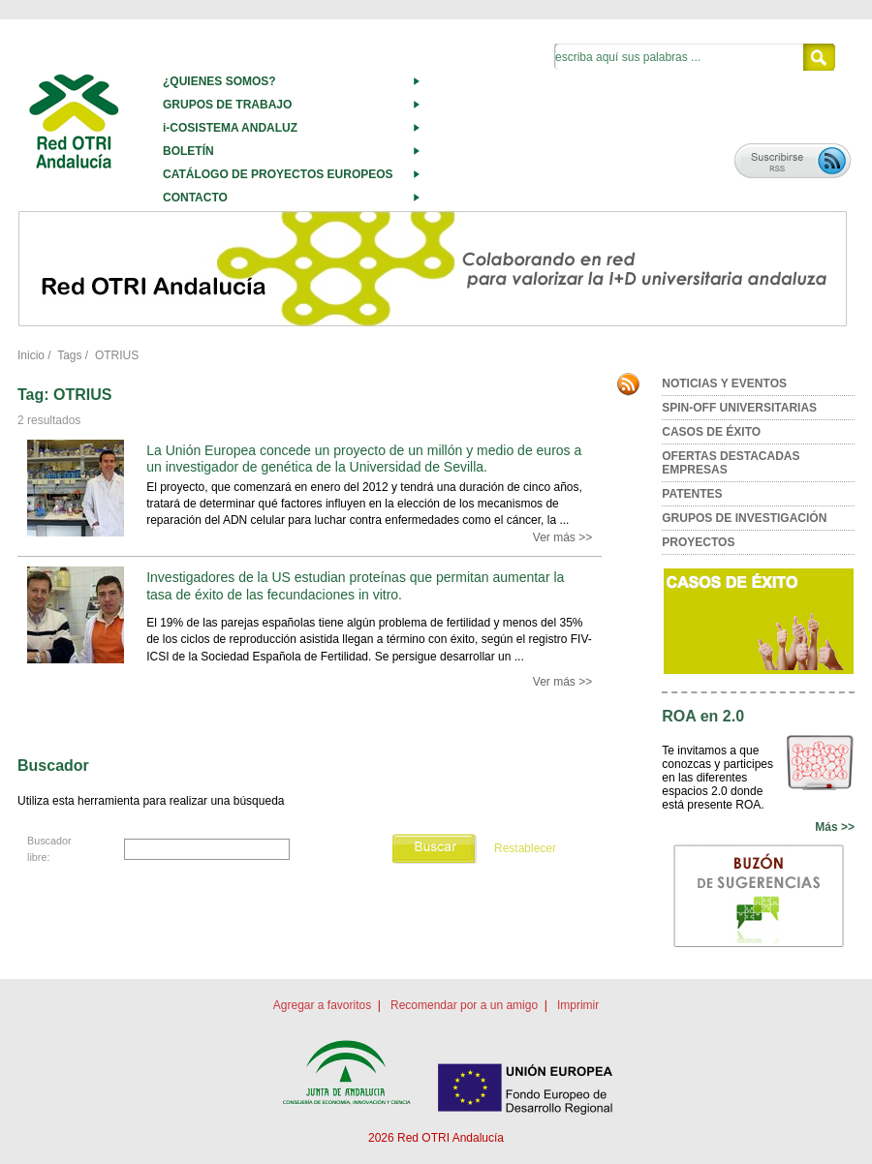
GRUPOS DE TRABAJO (227, 104)
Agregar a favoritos (322, 1005)
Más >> (835, 827)
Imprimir (578, 1005)
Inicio (31, 355)
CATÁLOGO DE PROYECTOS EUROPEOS (278, 174)
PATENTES (692, 494)
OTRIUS (117, 355)
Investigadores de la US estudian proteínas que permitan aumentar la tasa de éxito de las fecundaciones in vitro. (355, 585)
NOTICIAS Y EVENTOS (724, 383)
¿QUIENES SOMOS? (219, 81)
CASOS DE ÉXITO (711, 432)
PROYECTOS (698, 542)
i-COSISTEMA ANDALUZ (230, 128)
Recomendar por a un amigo (464, 1005)
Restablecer (525, 848)
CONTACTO (195, 197)
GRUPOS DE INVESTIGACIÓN (744, 518)
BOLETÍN (188, 151)
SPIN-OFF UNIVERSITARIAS (739, 407)
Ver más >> (562, 537)
